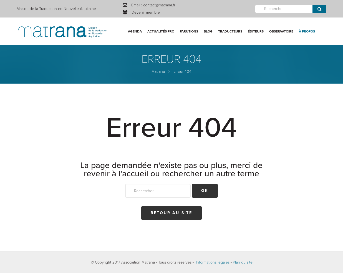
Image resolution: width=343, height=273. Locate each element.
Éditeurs (256, 31)
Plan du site (243, 262)
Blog (208, 31)
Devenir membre (146, 12)
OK (204, 190)
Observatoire (281, 31)
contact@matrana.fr (159, 5)
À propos (307, 31)
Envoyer (319, 9)
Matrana (158, 71)
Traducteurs (230, 31)
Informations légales (212, 262)
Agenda (135, 31)
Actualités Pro (160, 31)
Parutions (189, 31)
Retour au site (171, 213)
